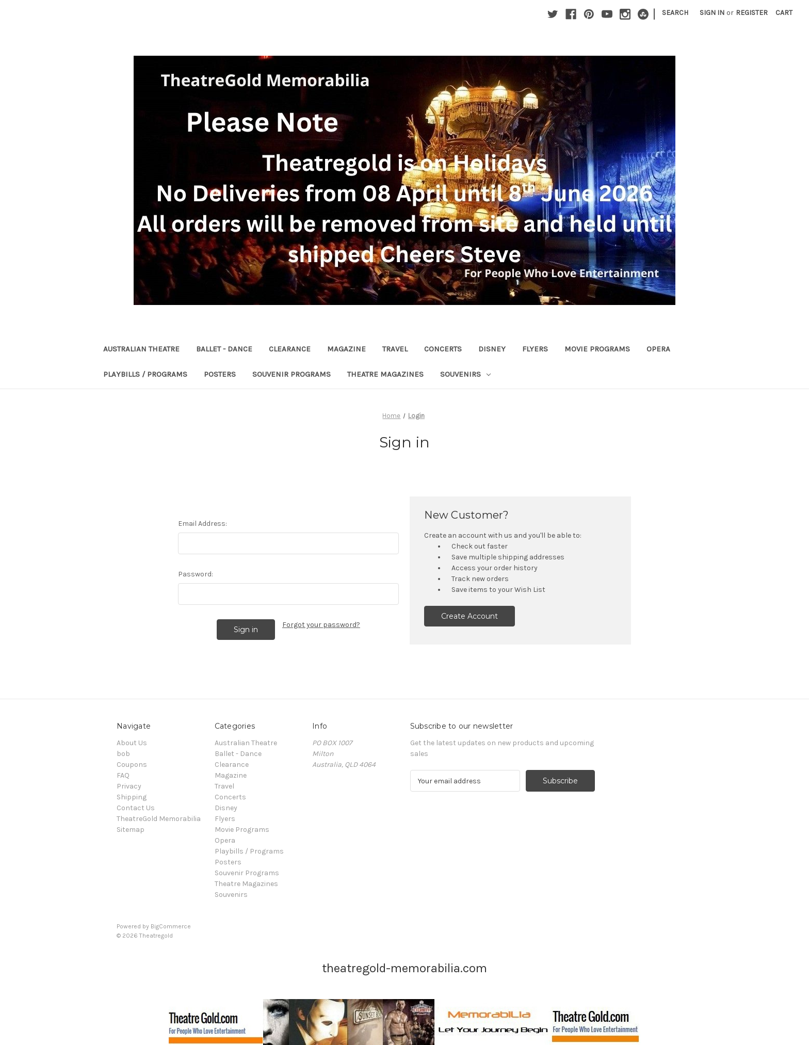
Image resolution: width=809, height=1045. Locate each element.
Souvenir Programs (291, 374)
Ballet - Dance (224, 348)
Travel (395, 348)
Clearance (290, 348)
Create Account (469, 616)
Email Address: (202, 523)
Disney (492, 348)
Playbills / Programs (145, 374)
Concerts (443, 348)
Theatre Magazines (385, 374)
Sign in (712, 12)
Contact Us (136, 807)
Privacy (129, 786)
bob (123, 753)
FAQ (123, 775)
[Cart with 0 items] (784, 12)
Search (675, 12)
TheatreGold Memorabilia (159, 818)
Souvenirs (465, 374)
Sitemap (130, 829)
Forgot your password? (321, 624)
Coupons (132, 764)
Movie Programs (597, 348)
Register (752, 12)
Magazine (346, 348)
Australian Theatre (141, 348)
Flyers (535, 348)
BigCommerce (171, 926)
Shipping (132, 797)
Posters (220, 374)
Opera (658, 348)
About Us (132, 742)
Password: (195, 574)
